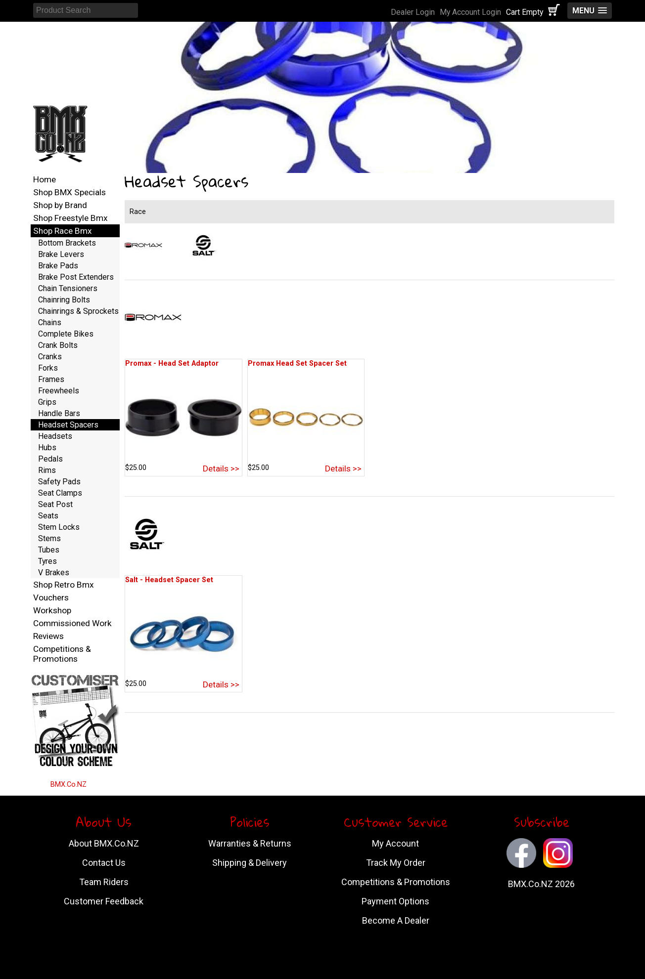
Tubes (48, 549)
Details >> (221, 468)
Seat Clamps (60, 493)
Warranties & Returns (249, 843)
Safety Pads (59, 481)
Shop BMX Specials (69, 192)
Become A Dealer (395, 920)
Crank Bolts (58, 345)
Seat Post (55, 504)
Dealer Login (413, 12)
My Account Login (470, 12)
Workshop (52, 610)
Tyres (47, 561)
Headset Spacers (68, 424)
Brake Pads (58, 265)
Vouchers (51, 597)
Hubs (47, 447)
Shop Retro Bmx (63, 585)
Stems (49, 538)
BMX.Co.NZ (68, 784)
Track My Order (395, 862)
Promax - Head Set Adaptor (172, 363)
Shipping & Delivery (249, 862)
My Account (395, 843)
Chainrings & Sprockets (78, 311)
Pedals (50, 459)
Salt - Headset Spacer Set (169, 580)
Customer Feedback (103, 901)
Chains (49, 322)
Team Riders (104, 882)
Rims (47, 470)
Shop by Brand (60, 205)
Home (44, 179)
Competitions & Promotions (62, 654)
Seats (48, 515)
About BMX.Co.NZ (104, 843)
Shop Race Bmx (62, 231)
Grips (47, 402)
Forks (48, 368)
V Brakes (53, 572)
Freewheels (58, 390)
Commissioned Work (72, 623)
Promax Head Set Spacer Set (297, 363)
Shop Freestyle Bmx (70, 218)
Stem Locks (59, 527)
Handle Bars (59, 413)
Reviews (48, 636)
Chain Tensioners (67, 288)
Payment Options (395, 901)
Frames (51, 379)
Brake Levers (61, 254)
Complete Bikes (65, 334)
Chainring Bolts (64, 299)
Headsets (55, 436)
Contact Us (104, 862)
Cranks (50, 356)
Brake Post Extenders (76, 277)
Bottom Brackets (67, 243)
